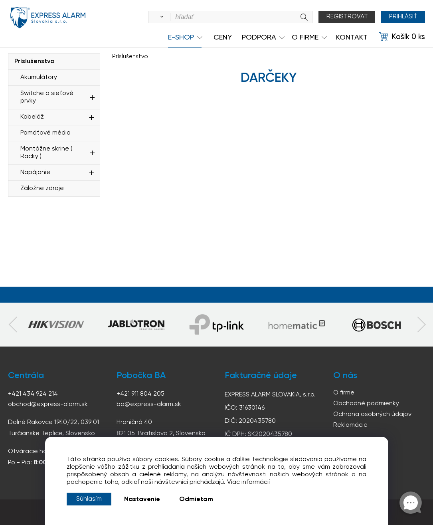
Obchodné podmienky (366, 403)
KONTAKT (352, 37)
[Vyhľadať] (160, 17)
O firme (343, 393)
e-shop (181, 37)
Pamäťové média (45, 133)
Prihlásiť (403, 17)
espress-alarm (48, 18)
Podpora (259, 37)
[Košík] (402, 37)
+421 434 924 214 (33, 394)
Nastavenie (142, 499)
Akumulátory (38, 77)
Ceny (223, 37)
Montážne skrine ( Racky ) (46, 153)
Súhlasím (89, 499)
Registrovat (347, 17)
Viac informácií (248, 482)
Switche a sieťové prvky (46, 97)
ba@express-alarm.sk (149, 404)
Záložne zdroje (42, 188)
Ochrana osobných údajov (372, 414)
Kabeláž (32, 117)
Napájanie (35, 172)
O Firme (305, 37)
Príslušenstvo (34, 61)
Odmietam (196, 499)
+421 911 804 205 (140, 394)
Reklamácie (350, 425)
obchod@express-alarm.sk (48, 404)
